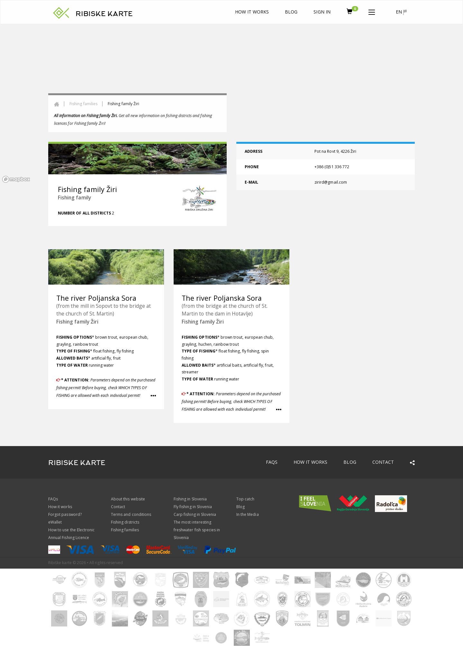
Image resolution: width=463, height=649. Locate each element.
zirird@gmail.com (330, 182)
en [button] (401, 12)
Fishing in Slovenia (190, 499)
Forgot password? (65, 514)
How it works (252, 12)
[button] (371, 11)
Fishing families (83, 103)
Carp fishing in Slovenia (195, 514)
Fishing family (74, 197)
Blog (291, 12)
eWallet (55, 522)
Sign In (321, 12)
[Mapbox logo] (16, 179)
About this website (128, 499)
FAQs (271, 462)
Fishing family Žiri (77, 321)
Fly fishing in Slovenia (193, 506)
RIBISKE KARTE (104, 14)
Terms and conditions (131, 514)
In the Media (247, 514)
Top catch (245, 499)
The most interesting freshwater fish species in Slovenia (197, 529)
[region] (231, 104)
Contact (383, 462)
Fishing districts (125, 522)
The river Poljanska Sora (96, 298)
